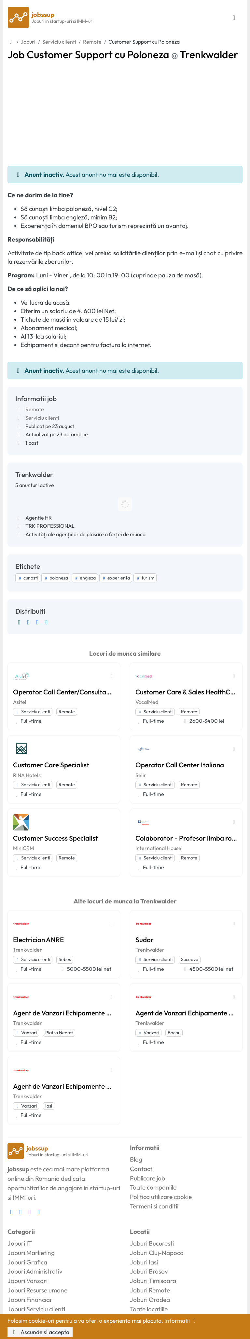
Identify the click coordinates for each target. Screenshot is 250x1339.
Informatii (181, 1320)
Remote (34, 409)
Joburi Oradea (150, 1300)
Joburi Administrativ (34, 1271)
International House (158, 848)
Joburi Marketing (31, 1253)
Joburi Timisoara (153, 1281)
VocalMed (146, 702)
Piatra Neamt (59, 1033)
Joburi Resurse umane (37, 1290)
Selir (140, 775)
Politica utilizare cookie (161, 1197)
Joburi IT (19, 1243)
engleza (85, 578)
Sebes (65, 959)
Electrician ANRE (38, 939)
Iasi (48, 1106)
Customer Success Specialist (55, 838)
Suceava (189, 959)
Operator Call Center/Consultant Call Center (64, 692)
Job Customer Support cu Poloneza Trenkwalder (122, 54)
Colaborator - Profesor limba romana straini (186, 838)
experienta (116, 578)
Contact (141, 1169)
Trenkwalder (27, 949)
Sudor (144, 939)
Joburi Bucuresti (152, 1243)
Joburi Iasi (144, 1262)
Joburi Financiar (29, 1300)
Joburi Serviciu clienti (36, 1309)
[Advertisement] (125, 109)
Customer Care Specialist (51, 764)
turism (145, 578)
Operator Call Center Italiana (179, 764)
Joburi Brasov (149, 1271)
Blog (136, 1159)
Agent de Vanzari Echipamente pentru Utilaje (64, 1013)
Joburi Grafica (27, 1262)
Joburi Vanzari (27, 1281)
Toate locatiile (149, 1309)
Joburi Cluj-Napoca (157, 1253)
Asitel (19, 702)
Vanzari (26, 1033)
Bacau (174, 1033)
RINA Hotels (27, 775)
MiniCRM (23, 848)
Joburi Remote (150, 1290)
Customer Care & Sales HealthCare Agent (186, 692)
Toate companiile (153, 1187)
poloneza (56, 578)
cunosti (28, 578)
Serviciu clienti (42, 417)
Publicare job (147, 1178)
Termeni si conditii (154, 1206)
